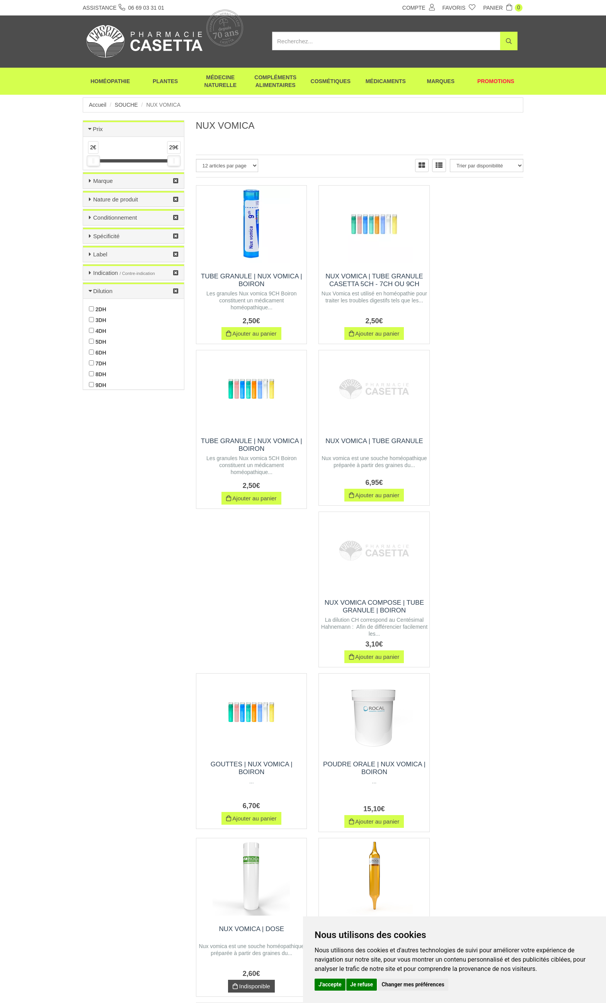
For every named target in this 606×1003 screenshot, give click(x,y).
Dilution (102, 291)
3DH (97, 320)
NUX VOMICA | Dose (359, 602)
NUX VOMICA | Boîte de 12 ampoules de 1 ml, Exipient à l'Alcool (472, 610)
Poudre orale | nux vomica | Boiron (247, 606)
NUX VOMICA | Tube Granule (246, 444)
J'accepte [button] (330, 984)
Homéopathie (110, 81)
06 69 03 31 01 (140, 931)
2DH (97, 309)
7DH (97, 363)
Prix (98, 129)
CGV (255, 983)
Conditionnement (115, 217)
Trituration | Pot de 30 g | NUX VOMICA (472, 771)
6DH (97, 353)
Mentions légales (290, 983)
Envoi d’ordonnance (176, 983)
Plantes (165, 81)
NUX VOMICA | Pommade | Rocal (360, 771)
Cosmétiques (331, 81)
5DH (97, 342)
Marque (103, 180)
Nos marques (223, 983)
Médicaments (386, 81)
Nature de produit (115, 199)
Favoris (459, 7)
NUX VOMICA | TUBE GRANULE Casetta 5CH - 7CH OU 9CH (359, 284)
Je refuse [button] (361, 984)
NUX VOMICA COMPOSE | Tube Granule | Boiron (359, 444)
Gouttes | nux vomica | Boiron (473, 444)
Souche (126, 105)
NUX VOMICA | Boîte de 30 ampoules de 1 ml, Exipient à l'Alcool (246, 775)
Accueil (97, 105)
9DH (97, 385)
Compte (418, 7)
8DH (97, 374)
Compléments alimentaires (275, 81)
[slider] (93, 160)
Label (100, 254)
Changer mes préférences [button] (413, 984)
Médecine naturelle (220, 81)
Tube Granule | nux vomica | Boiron (246, 280)
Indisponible (359, 660)
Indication (124, 273)
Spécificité (106, 236)
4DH (97, 331)
